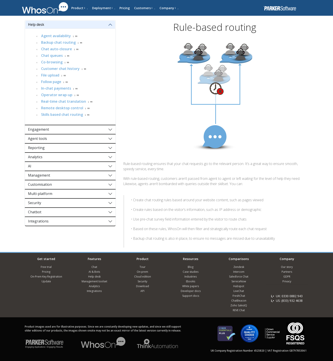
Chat (94, 267)
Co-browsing (52, 62)
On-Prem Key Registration (46, 276)
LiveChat (238, 291)
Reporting (36, 147)
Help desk (36, 24)
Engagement (38, 129)
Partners (287, 272)
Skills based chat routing (62, 114)
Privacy (286, 281)
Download (142, 286)
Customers (144, 8)
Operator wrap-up (56, 94)
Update (46, 281)
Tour (142, 267)
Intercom (238, 272)
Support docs (190, 296)
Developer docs (191, 291)
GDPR (286, 276)
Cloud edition (142, 276)
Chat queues (52, 55)
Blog (190, 267)
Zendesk (238, 267)
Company (168, 8)
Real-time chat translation (63, 101)
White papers (190, 286)
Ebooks (190, 281)
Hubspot (238, 286)
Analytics (35, 156)
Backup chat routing (58, 42)
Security (34, 202)
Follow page (51, 81)
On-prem (142, 272)
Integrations (38, 221)
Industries (190, 276)
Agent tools (37, 138)
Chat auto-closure (56, 49)
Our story (287, 267)
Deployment (103, 8)
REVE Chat (239, 310)
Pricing (124, 8)
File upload (50, 75)
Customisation (40, 184)
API (142, 291)
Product (79, 8)
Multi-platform (40, 193)
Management (39, 175)
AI (29, 166)
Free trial (46, 267)
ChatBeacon (238, 300)
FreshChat (239, 296)
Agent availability (56, 35)
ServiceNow (238, 281)
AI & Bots (94, 272)
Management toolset (94, 281)
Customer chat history (60, 68)
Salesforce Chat (238, 276)
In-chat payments (56, 88)
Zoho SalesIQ (238, 305)
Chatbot (34, 212)
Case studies (190, 272)
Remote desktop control (62, 108)
